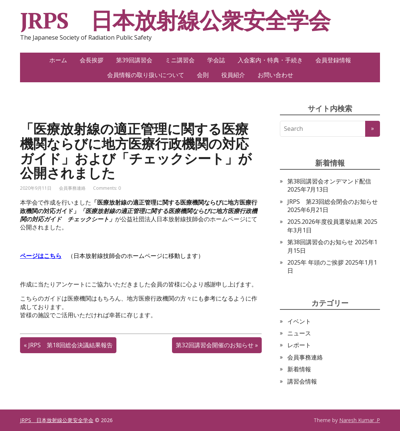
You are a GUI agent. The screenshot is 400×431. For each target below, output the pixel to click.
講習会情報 (302, 381)
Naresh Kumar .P (359, 420)
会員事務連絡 (72, 188)
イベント (299, 321)
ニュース (299, 333)
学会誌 (216, 60)
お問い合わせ (275, 75)
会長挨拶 (91, 60)
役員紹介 (233, 75)
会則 (203, 75)
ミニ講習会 (180, 60)
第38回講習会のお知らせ (320, 242)
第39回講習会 (134, 60)
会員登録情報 (333, 60)
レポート (299, 345)
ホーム (58, 60)
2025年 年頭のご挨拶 (315, 262)
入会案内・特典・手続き (270, 60)
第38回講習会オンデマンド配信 (329, 181)
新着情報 (299, 369)
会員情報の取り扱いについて (145, 75)
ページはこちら (41, 256)
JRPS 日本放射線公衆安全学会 (175, 20)
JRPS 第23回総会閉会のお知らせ (332, 202)
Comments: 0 (107, 188)
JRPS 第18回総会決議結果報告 (70, 345)
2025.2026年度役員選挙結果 (325, 222)
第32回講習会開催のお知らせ (215, 345)
